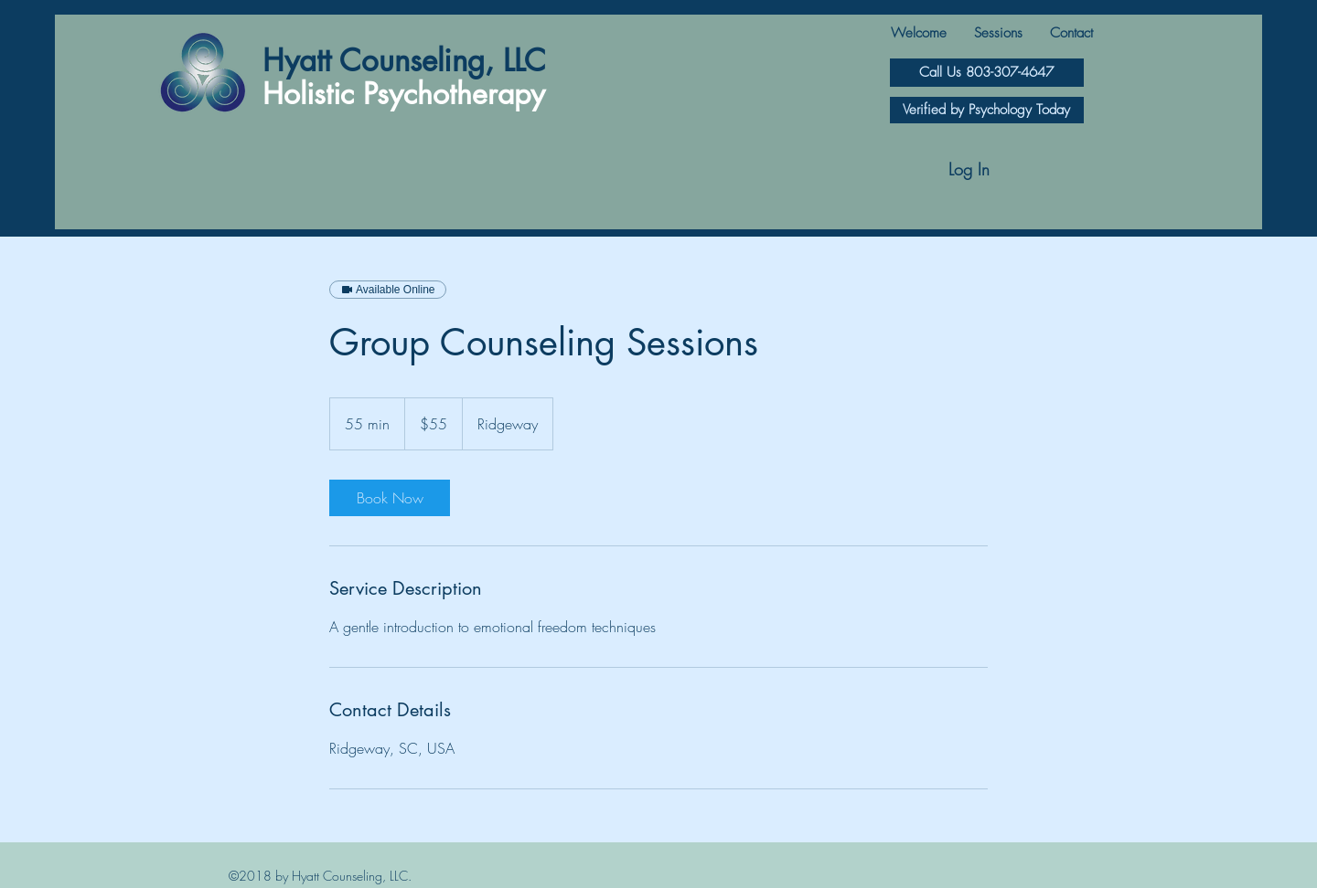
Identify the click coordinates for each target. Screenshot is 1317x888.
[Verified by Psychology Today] (987, 110)
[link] (389, 498)
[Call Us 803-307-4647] (987, 72)
